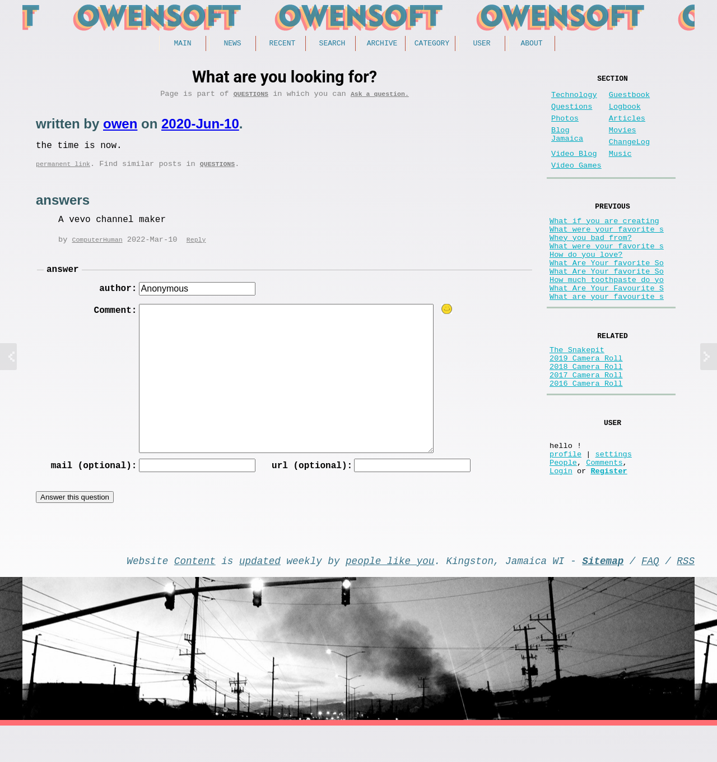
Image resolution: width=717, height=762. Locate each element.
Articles (627, 127)
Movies (622, 141)
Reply (196, 248)
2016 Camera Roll (586, 438)
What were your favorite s (607, 253)
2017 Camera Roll (586, 428)
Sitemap (602, 594)
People (563, 528)
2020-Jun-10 (200, 127)
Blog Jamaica (567, 147)
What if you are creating (604, 243)
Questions (251, 97)
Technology (574, 99)
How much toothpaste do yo (607, 317)
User (481, 44)
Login (561, 539)
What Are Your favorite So (607, 296)
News (232, 44)
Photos (565, 127)
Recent (282, 44)
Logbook (625, 113)
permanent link (63, 172)
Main (182, 44)
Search (332, 44)
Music (620, 169)
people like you (390, 594)
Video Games (576, 183)
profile (565, 517)
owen (120, 127)
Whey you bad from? (591, 264)
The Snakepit (577, 396)
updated (260, 594)
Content (195, 594)
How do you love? (586, 285)
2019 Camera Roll (586, 406)
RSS (686, 594)
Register (608, 539)
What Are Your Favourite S (607, 328)
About (531, 44)
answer (62, 280)
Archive (382, 44)
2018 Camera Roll (586, 417)
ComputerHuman (97, 248)
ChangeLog (629, 155)
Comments (604, 528)
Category (432, 44)
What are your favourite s (607, 339)
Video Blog (574, 169)
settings (613, 517)
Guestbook (629, 99)
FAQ (650, 594)
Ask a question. (380, 97)
